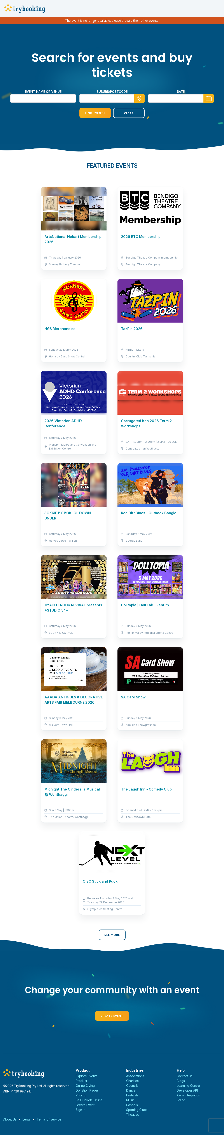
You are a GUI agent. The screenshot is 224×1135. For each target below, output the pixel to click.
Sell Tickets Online (89, 1100)
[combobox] (112, 98)
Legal (26, 1119)
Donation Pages (87, 1090)
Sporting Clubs (136, 1110)
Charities (132, 1081)
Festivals (132, 1095)
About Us (9, 1119)
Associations (135, 1076)
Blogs (181, 1081)
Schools (132, 1105)
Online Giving (85, 1085)
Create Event (112, 1016)
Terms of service (49, 1119)
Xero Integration (188, 1095)
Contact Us (184, 1076)
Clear (129, 113)
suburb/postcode (112, 91)
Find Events (95, 113)
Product (81, 1081)
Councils (132, 1085)
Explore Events (86, 1076)
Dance (131, 1090)
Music (130, 1100)
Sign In (80, 1110)
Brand (181, 1100)
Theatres (132, 1114)
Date (181, 91)
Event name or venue (43, 91)
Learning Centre (188, 1085)
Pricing (81, 1095)
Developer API (187, 1090)
